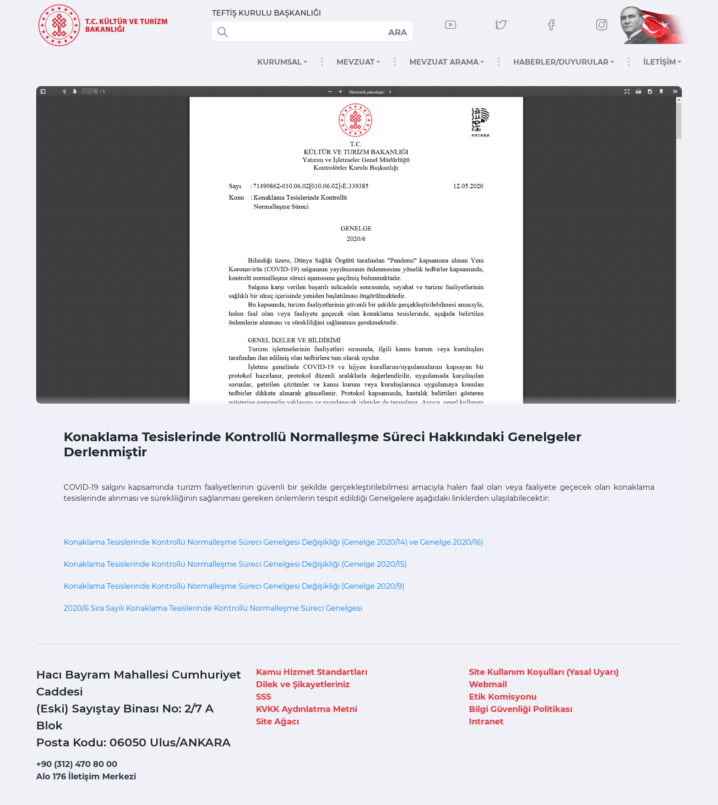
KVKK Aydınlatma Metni (306, 709)
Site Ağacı (277, 722)
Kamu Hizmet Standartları (311, 672)
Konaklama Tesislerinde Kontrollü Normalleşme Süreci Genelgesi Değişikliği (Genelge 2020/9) (234, 586)
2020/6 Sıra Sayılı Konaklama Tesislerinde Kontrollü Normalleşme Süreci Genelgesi (213, 608)
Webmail (488, 684)
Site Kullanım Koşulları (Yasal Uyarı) (544, 672)
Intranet (486, 722)
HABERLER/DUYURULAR (561, 62)
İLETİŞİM (659, 62)
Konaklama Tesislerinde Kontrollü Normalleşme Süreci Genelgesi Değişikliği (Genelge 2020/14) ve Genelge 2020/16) (273, 542)
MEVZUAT (356, 62)
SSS (263, 697)
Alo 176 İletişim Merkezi (86, 777)
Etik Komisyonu (503, 697)
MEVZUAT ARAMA (444, 62)
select (397, 32)
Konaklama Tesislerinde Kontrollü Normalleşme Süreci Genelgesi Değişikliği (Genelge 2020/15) (235, 564)
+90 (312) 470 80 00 (76, 764)
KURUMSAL (279, 62)
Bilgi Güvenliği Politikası (520, 709)
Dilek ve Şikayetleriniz (303, 684)
